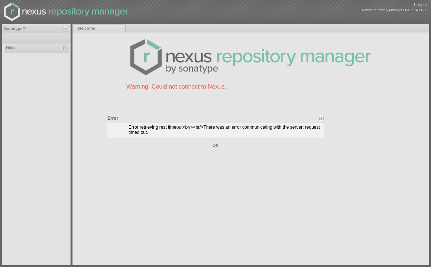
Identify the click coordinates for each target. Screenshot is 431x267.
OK (215, 145)
